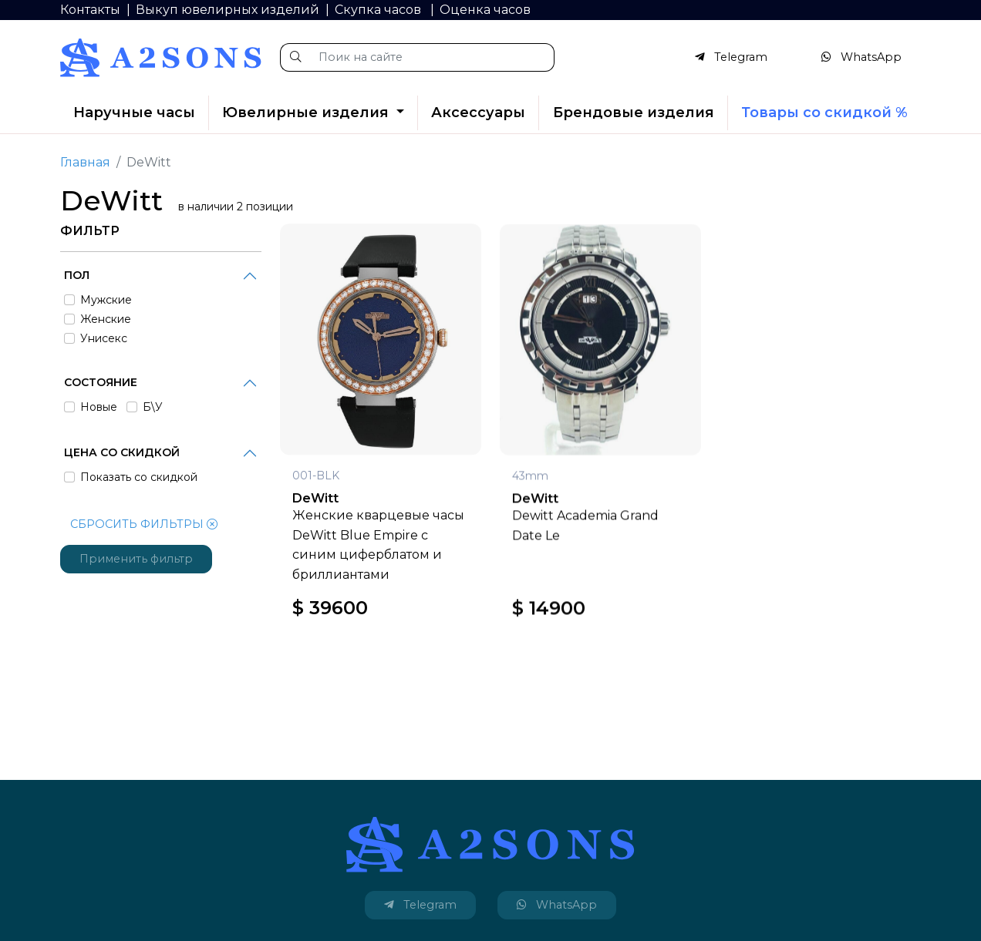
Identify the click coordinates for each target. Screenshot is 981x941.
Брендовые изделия (633, 112)
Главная (85, 162)
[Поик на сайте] (432, 57)
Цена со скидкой (122, 452)
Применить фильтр (136, 559)
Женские (105, 319)
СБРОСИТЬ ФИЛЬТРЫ (143, 524)
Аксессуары (478, 112)
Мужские (106, 300)
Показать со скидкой (138, 477)
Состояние (100, 382)
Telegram (731, 57)
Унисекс (103, 338)
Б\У (153, 407)
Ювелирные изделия (307, 112)
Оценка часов (485, 9)
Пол (76, 275)
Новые (98, 407)
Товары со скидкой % (824, 112)
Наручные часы (134, 112)
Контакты (90, 9)
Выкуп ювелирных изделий (227, 9)
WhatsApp (861, 57)
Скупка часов (379, 9)
